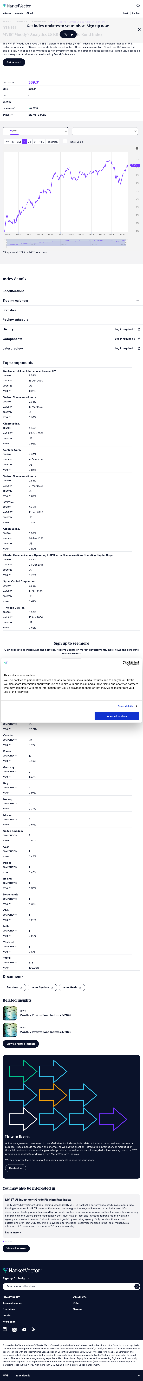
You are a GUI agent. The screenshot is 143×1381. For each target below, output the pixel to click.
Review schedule (15, 319)
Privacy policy (11, 1297)
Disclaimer (9, 1309)
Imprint (7, 1315)
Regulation (9, 1321)
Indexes (7, 13)
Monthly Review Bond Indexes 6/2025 (45, 1015)
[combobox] (35, 131)
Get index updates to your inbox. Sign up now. (68, 26)
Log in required (125, 329)
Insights (19, 13)
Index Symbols (42, 987)
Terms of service (12, 1303)
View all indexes (16, 1248)
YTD (41, 141)
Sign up (68, 34)
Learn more (13, 1232)
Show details (125, 706)
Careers (77, 1309)
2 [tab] (5, 1241)
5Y (35, 141)
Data (76, 1303)
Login (126, 13)
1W (7, 141)
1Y (24, 141)
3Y (29, 141)
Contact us (15, 1168)
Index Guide (72, 987)
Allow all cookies (117, 715)
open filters (138, 6)
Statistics (9, 310)
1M (12, 141)
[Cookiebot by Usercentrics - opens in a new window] (125, 663)
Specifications (13, 291)
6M (19, 141)
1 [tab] (3, 1241)
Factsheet (14, 987)
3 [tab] (8, 1241)
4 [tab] (11, 1241)
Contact (136, 13)
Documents (79, 1297)
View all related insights (20, 1044)
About (29, 13)
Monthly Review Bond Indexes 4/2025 (45, 1032)
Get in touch (13, 62)
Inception (52, 141)
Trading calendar (15, 300)
